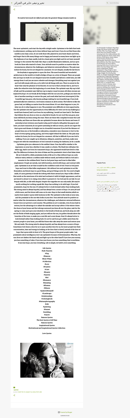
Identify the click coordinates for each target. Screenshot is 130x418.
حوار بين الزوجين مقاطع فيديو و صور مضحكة (107, 181)
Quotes (16, 389)
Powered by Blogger (65, 412)
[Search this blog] (110, 3)
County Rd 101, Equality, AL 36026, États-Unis (30, 392)
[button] (14, 9)
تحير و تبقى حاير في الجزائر (29, 2)
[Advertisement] (91, 72)
